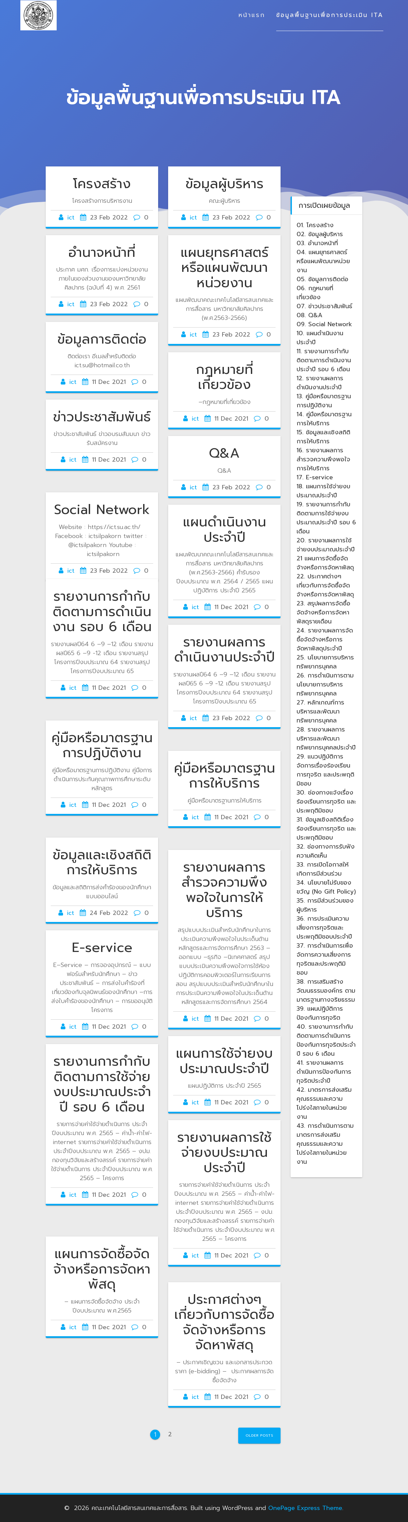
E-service (102, 948)
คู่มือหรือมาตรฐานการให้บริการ (224, 776)
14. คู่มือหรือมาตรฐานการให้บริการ (324, 419)
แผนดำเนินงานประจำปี (224, 529)
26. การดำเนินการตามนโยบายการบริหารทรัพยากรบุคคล (325, 684)
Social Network (102, 510)
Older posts (259, 1435)
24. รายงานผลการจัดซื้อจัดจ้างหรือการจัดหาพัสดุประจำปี (325, 639)
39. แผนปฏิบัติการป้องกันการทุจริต (320, 1013)
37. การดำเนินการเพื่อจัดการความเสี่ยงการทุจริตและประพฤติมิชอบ (325, 959)
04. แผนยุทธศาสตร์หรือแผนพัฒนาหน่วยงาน (323, 261)
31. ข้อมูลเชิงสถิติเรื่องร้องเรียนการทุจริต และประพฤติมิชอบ (326, 828)
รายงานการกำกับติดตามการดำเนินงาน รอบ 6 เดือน (102, 611)
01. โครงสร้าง (315, 225)
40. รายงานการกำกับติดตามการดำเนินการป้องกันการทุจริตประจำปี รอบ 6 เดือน (326, 1040)
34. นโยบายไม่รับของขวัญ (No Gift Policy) (326, 887)
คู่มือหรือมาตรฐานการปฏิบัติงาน (102, 745)
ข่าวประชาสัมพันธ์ (102, 417)
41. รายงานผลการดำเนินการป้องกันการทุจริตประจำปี (324, 1071)
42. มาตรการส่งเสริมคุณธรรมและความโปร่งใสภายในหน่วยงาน (324, 1103)
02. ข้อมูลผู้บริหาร (320, 234)
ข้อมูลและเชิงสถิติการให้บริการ (102, 862)
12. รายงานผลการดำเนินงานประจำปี (320, 383)
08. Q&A (309, 315)
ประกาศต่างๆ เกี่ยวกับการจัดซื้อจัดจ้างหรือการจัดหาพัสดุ (224, 1322)
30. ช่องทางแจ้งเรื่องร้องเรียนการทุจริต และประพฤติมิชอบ (326, 801)
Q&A (224, 453)
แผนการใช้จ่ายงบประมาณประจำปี (224, 1061)
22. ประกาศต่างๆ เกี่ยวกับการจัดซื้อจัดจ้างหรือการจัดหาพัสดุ (325, 585)
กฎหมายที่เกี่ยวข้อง (224, 377)
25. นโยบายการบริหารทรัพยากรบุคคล (325, 662)
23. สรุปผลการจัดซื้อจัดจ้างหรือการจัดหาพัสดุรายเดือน (323, 612)
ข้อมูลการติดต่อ (101, 339)
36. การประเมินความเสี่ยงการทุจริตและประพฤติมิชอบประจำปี (324, 927)
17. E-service (315, 477)
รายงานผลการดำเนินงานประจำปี (224, 649)
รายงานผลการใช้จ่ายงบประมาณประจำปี (224, 1152)
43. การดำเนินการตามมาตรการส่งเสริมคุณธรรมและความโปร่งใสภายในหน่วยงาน (325, 1143)
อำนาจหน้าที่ (101, 252)
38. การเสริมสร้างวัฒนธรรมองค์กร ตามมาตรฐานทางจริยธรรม (326, 990)
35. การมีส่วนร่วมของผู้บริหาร (325, 905)
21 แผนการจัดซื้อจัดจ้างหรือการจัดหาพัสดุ (325, 563)
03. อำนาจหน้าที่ (317, 243)
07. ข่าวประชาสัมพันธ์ (324, 306)
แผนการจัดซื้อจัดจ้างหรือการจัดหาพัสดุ (101, 1269)
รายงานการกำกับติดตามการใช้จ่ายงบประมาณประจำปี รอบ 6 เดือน (102, 1084)
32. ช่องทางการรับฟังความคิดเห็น (326, 851)
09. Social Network (324, 324)
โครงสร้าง (102, 184)
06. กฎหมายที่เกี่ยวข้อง (315, 293)
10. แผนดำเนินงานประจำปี (320, 338)
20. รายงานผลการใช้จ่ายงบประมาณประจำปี (326, 545)
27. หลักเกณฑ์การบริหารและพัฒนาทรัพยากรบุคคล (320, 711)
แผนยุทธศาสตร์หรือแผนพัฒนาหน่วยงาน (224, 267)
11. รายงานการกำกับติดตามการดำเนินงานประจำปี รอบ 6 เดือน (324, 360)
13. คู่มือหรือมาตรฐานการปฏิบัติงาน (324, 401)
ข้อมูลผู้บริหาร (224, 184)
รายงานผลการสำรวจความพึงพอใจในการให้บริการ (224, 890)
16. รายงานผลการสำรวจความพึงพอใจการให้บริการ (323, 459)
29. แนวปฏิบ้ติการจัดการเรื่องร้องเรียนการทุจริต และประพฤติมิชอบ (325, 770)
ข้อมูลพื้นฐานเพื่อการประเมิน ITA (329, 15)
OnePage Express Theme (305, 1508)
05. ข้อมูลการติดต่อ (322, 279)
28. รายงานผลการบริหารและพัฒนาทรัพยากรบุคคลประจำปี (326, 738)
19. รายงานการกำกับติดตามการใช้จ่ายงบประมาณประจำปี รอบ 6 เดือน (326, 518)
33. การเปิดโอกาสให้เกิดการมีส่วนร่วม (323, 869)
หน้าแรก (252, 15)
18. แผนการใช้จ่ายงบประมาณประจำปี (323, 491)
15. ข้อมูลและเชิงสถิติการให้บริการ (323, 437)
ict (70, 217)
